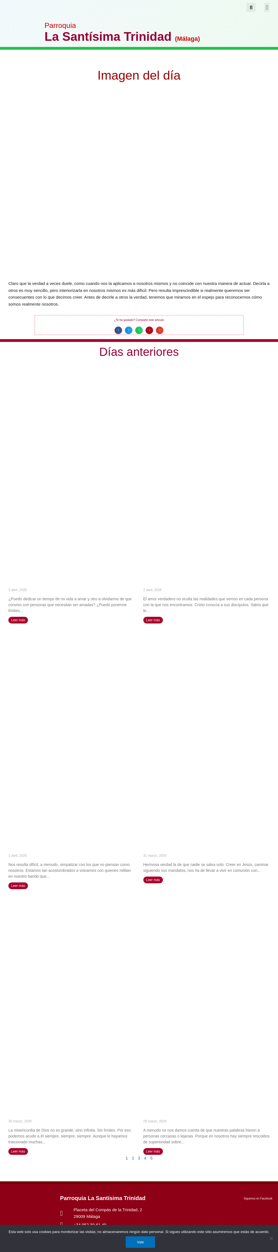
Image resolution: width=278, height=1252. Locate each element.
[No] (271, 1238)
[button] (267, 7)
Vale (140, 1242)
